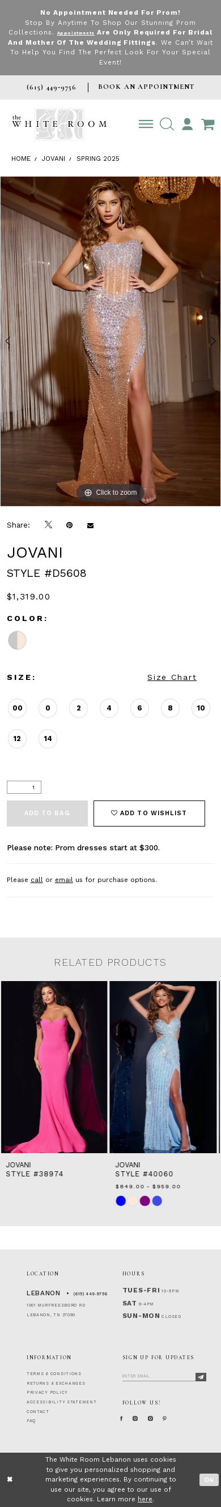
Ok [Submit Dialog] (209, 1480)
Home (21, 158)
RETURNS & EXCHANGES (56, 1383)
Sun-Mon (141, 1316)
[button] (166, 124)
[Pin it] (69, 525)
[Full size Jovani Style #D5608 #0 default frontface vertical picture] (110, 341)
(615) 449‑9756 (91, 1293)
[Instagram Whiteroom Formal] (145, 1418)
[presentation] (55, 1067)
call (37, 880)
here (145, 1499)
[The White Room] (59, 124)
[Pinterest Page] (189, 1418)
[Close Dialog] (10, 1479)
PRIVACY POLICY (47, 1392)
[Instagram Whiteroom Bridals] (168, 1418)
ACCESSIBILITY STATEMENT (62, 1402)
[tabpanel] (110, 341)
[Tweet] (48, 525)
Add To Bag (47, 813)
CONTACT (38, 1411)
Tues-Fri (141, 1290)
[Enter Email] (164, 1375)
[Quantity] (24, 787)
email (64, 880)
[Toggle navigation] (145, 124)
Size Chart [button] (172, 677)
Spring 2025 (98, 158)
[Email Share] (90, 525)
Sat (129, 1303)
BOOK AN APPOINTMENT (146, 87)
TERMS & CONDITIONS (54, 1373)
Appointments (89, 32)
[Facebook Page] (124, 1418)
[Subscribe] (201, 1377)
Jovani (53, 158)
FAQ (31, 1420)
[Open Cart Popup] (208, 124)
